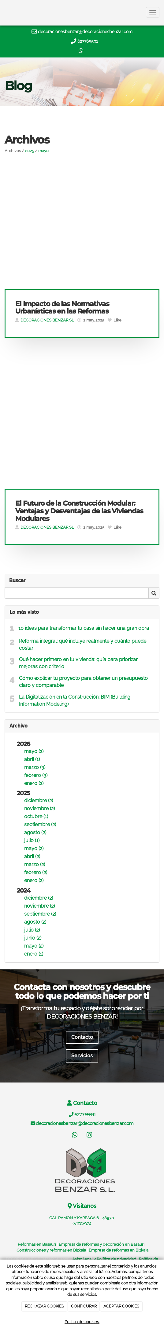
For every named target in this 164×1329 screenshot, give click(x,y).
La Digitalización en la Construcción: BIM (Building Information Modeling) (74, 700)
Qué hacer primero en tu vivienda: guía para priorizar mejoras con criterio (78, 663)
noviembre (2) (39, 808)
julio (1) (31, 840)
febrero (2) (35, 872)
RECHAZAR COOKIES (44, 1306)
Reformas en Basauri (37, 1244)
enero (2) (33, 783)
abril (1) (32, 759)
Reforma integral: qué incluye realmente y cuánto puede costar (82, 644)
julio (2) (32, 930)
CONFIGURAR (84, 1306)
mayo (43, 150)
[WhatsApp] (74, 1136)
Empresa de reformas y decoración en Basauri (101, 1244)
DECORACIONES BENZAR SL (47, 320)
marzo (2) (34, 864)
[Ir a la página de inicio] (3, 12)
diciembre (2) (38, 800)
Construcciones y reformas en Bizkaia (51, 1250)
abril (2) (32, 856)
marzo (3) (34, 767)
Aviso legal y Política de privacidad (104, 1259)
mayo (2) (33, 751)
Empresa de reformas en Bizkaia (118, 1250)
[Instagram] (89, 1136)
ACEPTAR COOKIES (121, 1306)
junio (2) (32, 938)
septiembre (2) (40, 824)
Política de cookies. (82, 1321)
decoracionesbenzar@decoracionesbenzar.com (85, 31)
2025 (29, 150)
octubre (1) (36, 816)
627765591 (87, 41)
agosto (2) (35, 832)
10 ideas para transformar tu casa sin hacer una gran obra (83, 628)
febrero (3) (35, 775)
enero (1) (33, 954)
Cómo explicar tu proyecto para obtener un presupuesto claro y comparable (83, 681)
